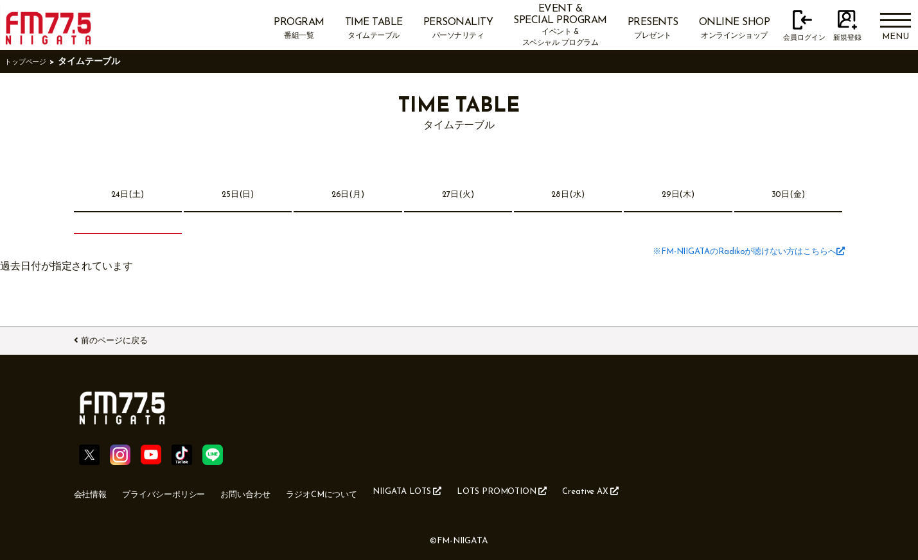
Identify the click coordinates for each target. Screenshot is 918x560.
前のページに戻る (129, 338)
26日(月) (348, 196)
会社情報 (94, 491)
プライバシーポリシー (181, 491)
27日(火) (458, 196)
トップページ (31, 62)
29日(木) (678, 196)
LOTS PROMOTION (581, 490)
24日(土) (128, 196)
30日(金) (788, 196)
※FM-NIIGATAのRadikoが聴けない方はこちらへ (727, 253)
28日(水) (568, 196)
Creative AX (685, 490)
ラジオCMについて (368, 491)
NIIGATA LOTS (469, 490)
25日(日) (238, 196)
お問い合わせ (278, 491)
